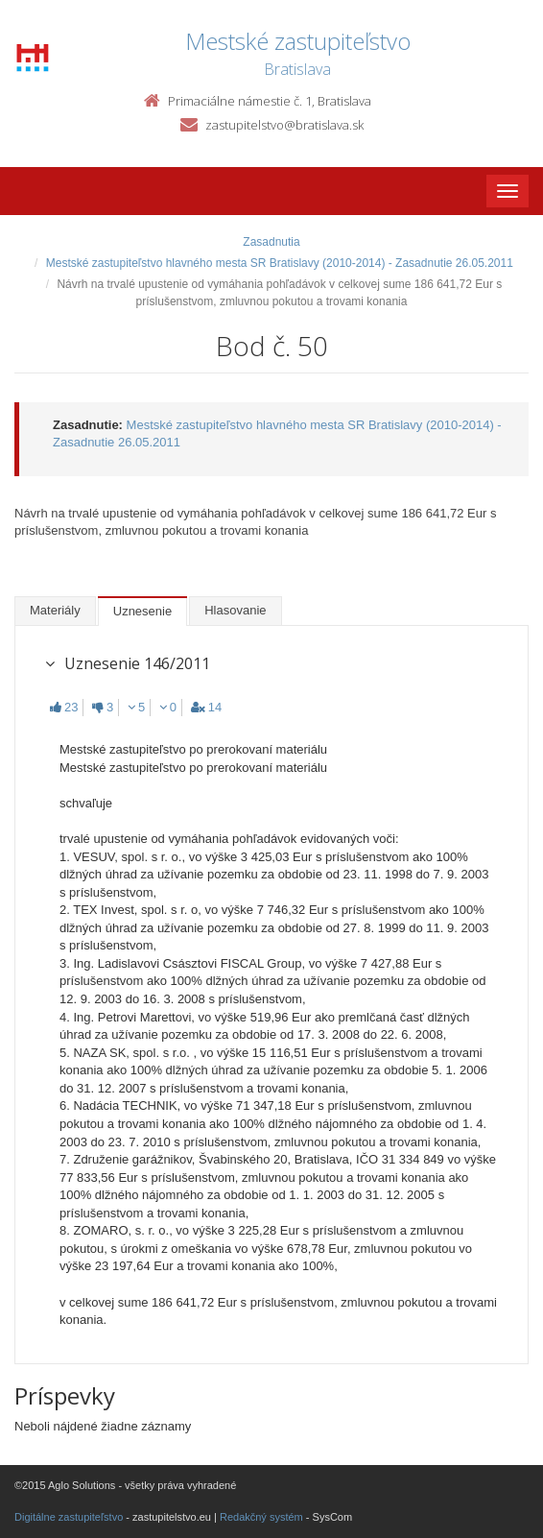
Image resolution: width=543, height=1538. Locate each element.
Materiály (55, 610)
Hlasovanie (235, 610)
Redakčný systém (261, 1517)
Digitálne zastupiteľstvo (68, 1517)
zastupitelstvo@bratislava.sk (284, 124)
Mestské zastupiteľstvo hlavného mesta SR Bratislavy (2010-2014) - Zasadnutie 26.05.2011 (279, 263)
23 (64, 707)
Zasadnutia (271, 242)
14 (206, 707)
